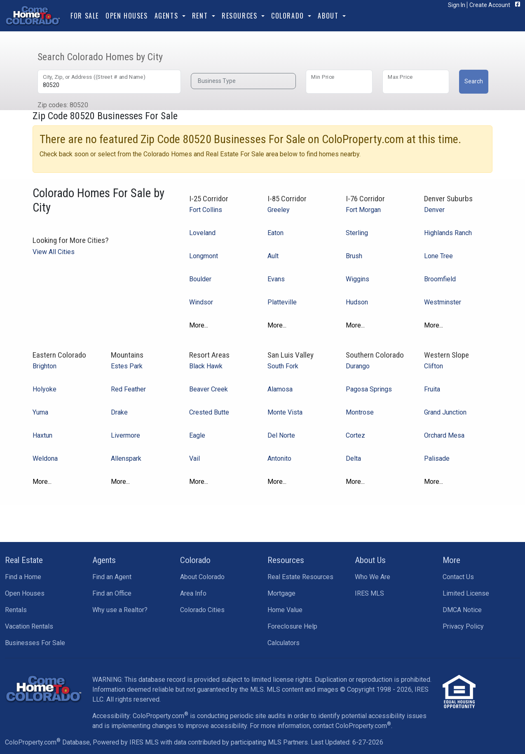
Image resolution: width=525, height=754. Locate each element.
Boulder (200, 279)
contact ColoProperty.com (352, 726)
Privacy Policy (463, 626)
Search (473, 81)
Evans (276, 279)
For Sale (84, 16)
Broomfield (440, 279)
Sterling (357, 233)
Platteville (282, 302)
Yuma (40, 412)
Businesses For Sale (35, 643)
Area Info (193, 593)
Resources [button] (241, 16)
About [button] (329, 16)
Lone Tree (438, 256)
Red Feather (128, 389)
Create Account (489, 5)
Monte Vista (284, 412)
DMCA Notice (462, 610)
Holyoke (44, 389)
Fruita (432, 389)
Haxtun (42, 435)
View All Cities (54, 252)
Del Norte (281, 435)
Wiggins (357, 279)
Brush (354, 256)
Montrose (360, 412)
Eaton (275, 233)
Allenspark (126, 458)
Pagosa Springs (369, 389)
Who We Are (372, 577)
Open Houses (126, 16)
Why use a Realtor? (120, 610)
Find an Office (111, 593)
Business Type (217, 81)
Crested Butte (209, 412)
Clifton (433, 366)
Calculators (283, 643)
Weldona (45, 458)
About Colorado (202, 577)
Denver (434, 210)
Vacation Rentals (29, 626)
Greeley (278, 210)
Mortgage (281, 593)
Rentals (16, 610)
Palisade (437, 458)
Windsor (201, 302)
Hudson (357, 302)
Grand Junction (445, 412)
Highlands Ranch (448, 233)
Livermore (125, 435)
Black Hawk (206, 366)
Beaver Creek (208, 389)
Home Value (284, 610)
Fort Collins (205, 210)
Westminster (442, 302)
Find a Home (23, 577)
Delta (353, 458)
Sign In (456, 5)
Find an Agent (111, 577)
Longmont (203, 256)
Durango (358, 366)
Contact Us (458, 577)
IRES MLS (369, 593)
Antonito (279, 458)
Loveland (202, 233)
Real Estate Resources (300, 577)
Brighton (44, 366)
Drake (119, 412)
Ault (273, 256)
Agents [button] (167, 16)
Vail (194, 458)
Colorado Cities (202, 610)
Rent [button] (201, 16)
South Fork (282, 366)
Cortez (355, 435)
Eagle (197, 435)
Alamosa (280, 389)
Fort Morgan (363, 210)
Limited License (466, 593)
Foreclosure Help (292, 626)
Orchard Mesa (444, 435)
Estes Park (127, 366)
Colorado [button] (288, 16)
